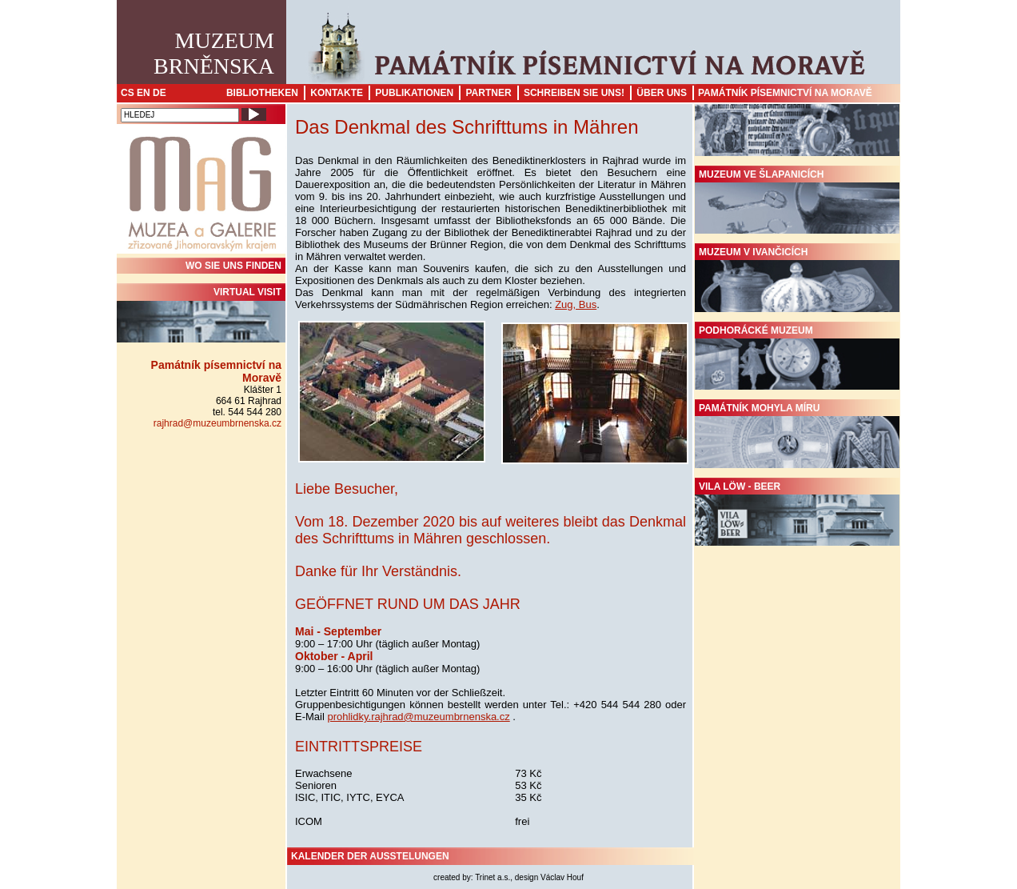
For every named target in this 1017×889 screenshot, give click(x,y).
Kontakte (336, 92)
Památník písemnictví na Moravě (785, 92)
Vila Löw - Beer (797, 514)
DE (159, 92)
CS (127, 92)
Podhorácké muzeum (797, 357)
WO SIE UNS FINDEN (233, 265)
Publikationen (414, 92)
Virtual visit (201, 314)
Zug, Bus (575, 304)
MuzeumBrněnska (214, 53)
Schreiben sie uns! (574, 92)
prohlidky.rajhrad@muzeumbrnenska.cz (418, 717)
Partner (488, 92)
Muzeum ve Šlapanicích (797, 201)
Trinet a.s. (492, 877)
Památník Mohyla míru (797, 435)
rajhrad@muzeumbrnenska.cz (217, 423)
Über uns (661, 92)
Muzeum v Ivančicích (797, 279)
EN (143, 92)
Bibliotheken (262, 92)
